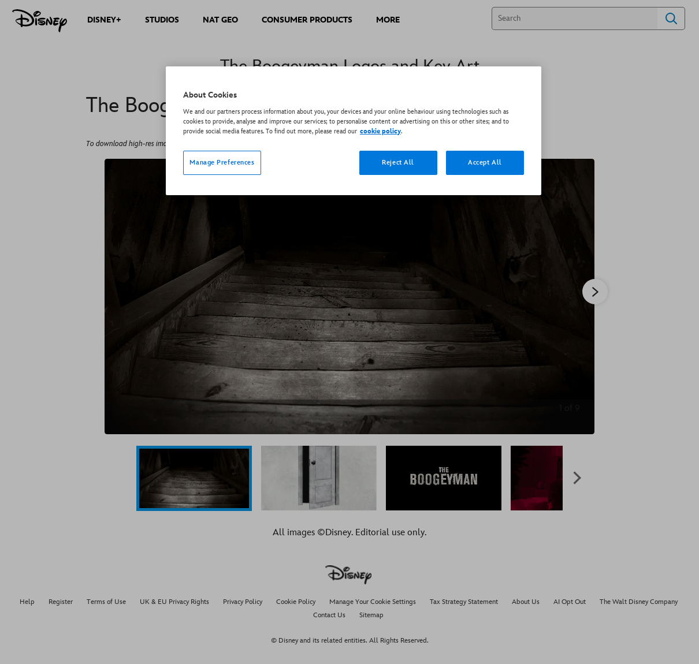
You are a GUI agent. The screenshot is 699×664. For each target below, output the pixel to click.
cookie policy (380, 131)
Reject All (398, 162)
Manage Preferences (221, 162)
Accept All (485, 162)
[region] (353, 130)
